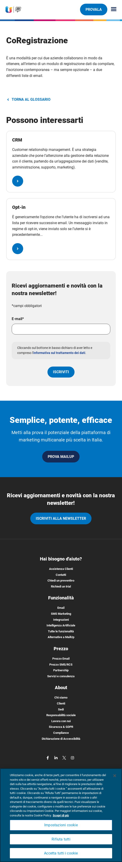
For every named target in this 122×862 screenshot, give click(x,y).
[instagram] (72, 757)
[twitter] (64, 757)
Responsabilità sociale (61, 715)
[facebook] (48, 757)
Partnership (61, 670)
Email (60, 607)
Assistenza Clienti (61, 569)
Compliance (61, 732)
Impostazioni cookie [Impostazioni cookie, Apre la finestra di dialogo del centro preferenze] (61, 825)
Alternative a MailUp (61, 637)
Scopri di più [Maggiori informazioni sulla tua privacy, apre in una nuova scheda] (61, 815)
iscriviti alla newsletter (61, 518)
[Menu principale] (111, 9)
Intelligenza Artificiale (61, 625)
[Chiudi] (115, 776)
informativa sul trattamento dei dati (59, 353)
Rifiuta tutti (61, 839)
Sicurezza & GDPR (61, 727)
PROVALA (93, 9)
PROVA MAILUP (61, 456)
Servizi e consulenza (61, 676)
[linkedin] (56, 757)
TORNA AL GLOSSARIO (28, 99)
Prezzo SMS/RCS (60, 664)
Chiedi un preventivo (60, 580)
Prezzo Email (60, 658)
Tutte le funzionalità (61, 631)
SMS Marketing (61, 613)
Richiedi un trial (61, 586)
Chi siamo (60, 697)
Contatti (61, 574)
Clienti (61, 703)
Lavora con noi (61, 721)
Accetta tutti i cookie (61, 853)
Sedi (61, 709)
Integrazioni (61, 619)
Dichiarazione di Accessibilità (61, 738)
